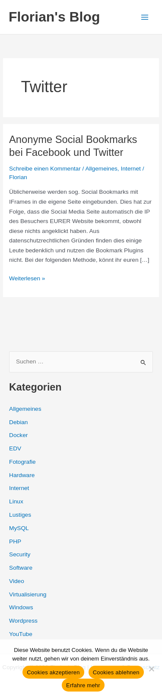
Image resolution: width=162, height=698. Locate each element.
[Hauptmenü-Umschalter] (145, 17)
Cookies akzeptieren (53, 672)
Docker (18, 435)
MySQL (19, 528)
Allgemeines (101, 168)
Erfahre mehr (83, 685)
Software (20, 568)
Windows (21, 607)
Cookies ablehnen (116, 672)
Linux (16, 501)
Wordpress (23, 620)
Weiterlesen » (27, 279)
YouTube (20, 634)
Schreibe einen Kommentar (45, 168)
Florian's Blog (54, 17)
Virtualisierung (27, 594)
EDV (15, 448)
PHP (15, 541)
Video (16, 581)
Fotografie (22, 462)
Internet (130, 168)
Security (19, 554)
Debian (18, 422)
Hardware (22, 475)
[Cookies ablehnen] (151, 668)
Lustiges (20, 515)
